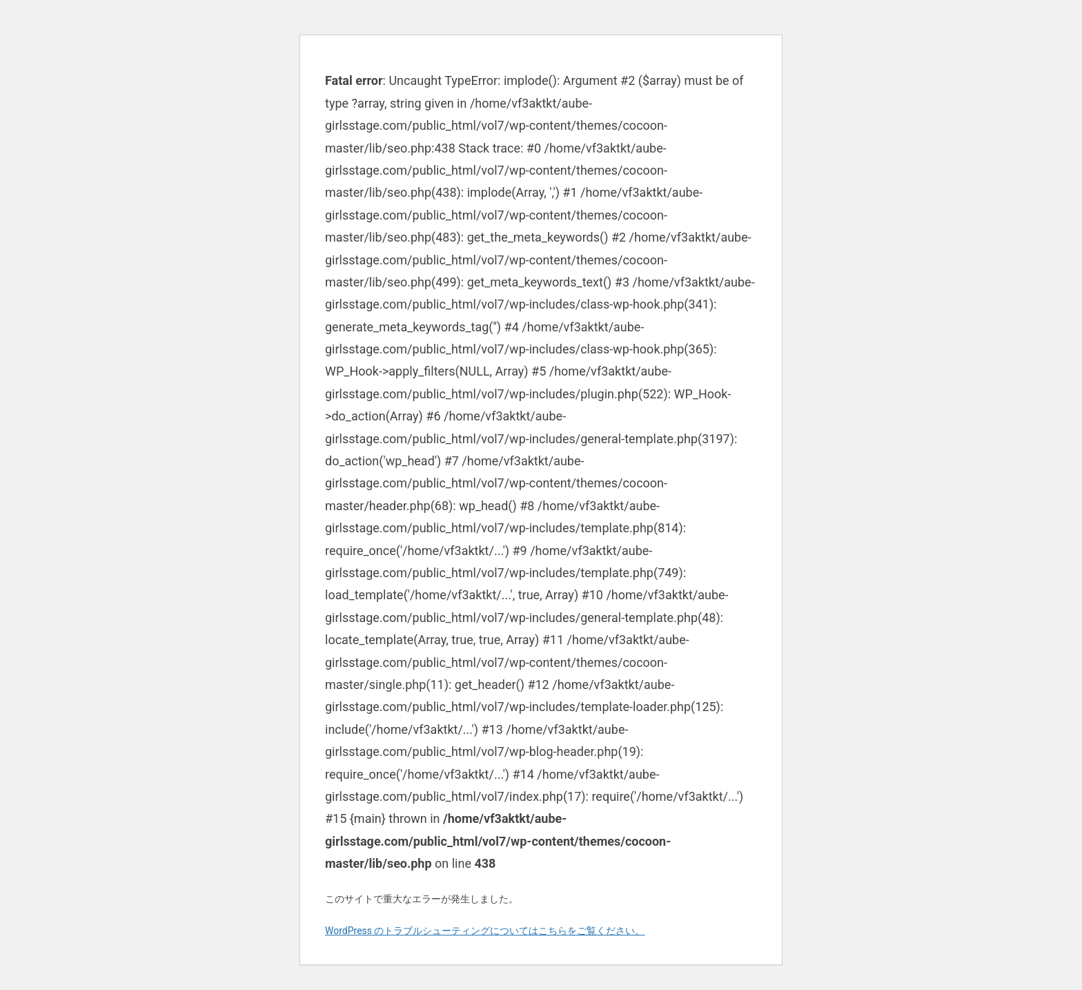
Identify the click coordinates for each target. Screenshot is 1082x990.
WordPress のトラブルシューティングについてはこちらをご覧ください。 (485, 930)
